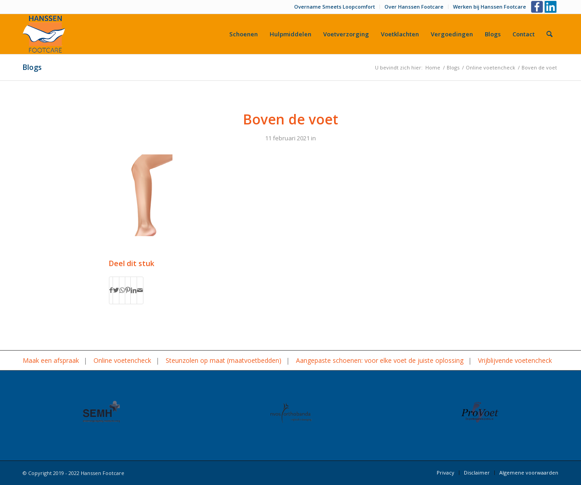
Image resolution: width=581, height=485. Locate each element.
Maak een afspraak (51, 360)
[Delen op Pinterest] (127, 290)
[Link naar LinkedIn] (551, 7)
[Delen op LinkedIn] (134, 290)
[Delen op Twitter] (116, 290)
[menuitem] (335, 7)
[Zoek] (549, 34)
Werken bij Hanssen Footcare (489, 6)
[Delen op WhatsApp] (122, 290)
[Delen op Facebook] (111, 290)
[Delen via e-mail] (140, 290)
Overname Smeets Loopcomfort (334, 6)
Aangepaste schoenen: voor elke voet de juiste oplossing (379, 360)
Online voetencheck (122, 360)
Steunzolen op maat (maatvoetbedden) (223, 360)
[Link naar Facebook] (537, 7)
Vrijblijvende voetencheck (515, 360)
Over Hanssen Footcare (413, 6)
